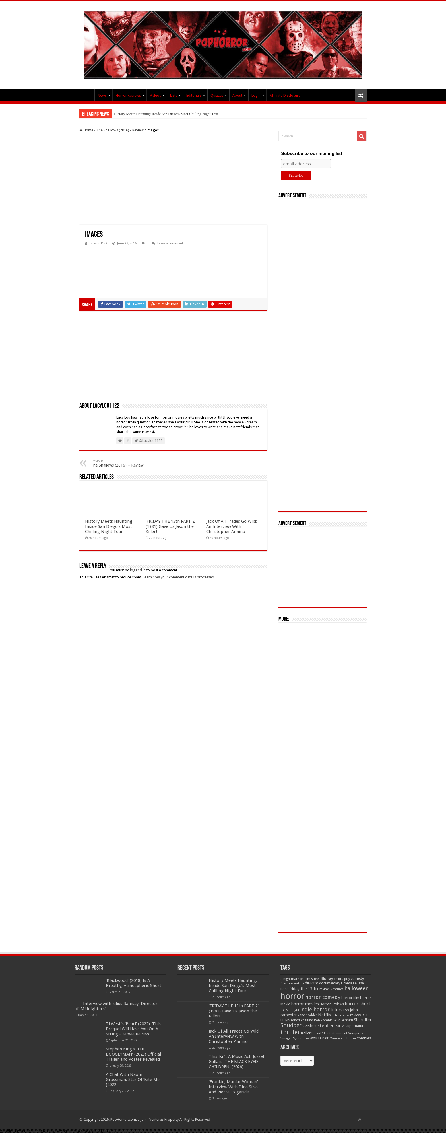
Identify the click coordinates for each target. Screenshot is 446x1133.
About (237, 95)
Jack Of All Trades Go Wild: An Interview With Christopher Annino (231, 526)
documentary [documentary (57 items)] (329, 983)
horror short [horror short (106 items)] (357, 1003)
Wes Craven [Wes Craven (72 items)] (319, 1038)
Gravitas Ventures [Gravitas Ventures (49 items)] (330, 989)
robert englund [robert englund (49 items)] (302, 1020)
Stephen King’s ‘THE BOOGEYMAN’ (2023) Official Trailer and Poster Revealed (133, 1054)
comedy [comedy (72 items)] (357, 978)
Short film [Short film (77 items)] (362, 1019)
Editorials (193, 95)
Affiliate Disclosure (285, 95)
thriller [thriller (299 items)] (290, 1032)
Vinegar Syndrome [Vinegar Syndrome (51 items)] (294, 1038)
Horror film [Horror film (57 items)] (350, 998)
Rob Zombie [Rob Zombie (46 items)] (323, 1020)
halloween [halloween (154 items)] (356, 988)
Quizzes (216, 95)
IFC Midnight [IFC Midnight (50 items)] (289, 1010)
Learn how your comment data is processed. (179, 577)
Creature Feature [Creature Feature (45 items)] (292, 983)
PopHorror (86, 95)
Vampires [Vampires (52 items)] (355, 1033)
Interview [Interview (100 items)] (340, 1009)
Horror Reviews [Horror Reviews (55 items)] (332, 1004)
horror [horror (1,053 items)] (292, 996)
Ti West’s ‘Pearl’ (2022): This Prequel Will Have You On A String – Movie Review (133, 1029)
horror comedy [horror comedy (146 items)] (322, 997)
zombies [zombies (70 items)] (364, 1038)
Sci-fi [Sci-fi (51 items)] (336, 1020)
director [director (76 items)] (311, 983)
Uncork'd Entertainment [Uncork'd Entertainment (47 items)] (329, 1033)
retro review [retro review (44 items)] (340, 1015)
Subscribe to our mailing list (311, 153)
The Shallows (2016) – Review (120, 463)
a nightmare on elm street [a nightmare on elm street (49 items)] (300, 979)
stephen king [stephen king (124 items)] (330, 1025)
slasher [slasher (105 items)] (309, 1025)
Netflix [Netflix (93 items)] (324, 1014)
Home (86, 130)
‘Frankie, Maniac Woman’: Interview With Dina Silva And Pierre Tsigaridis (234, 1087)
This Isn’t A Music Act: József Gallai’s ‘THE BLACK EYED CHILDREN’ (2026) (236, 1061)
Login (256, 95)
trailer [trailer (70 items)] (306, 1033)
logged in (138, 570)
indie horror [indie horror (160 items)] (315, 1009)
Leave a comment (170, 243)
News (102, 95)
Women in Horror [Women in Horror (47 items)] (343, 1038)
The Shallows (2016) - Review (120, 130)
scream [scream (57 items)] (347, 1020)
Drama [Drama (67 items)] (346, 983)
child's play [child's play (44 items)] (342, 979)
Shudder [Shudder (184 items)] (291, 1025)
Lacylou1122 (98, 243)
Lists (173, 95)
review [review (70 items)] (355, 1015)
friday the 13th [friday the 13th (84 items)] (302, 988)
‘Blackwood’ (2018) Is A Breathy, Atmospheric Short (133, 983)
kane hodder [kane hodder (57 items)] (307, 1015)
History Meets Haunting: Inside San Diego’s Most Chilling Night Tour (166, 114)
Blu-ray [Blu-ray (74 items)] (327, 978)
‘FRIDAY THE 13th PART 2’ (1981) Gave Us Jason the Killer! (170, 526)
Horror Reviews (128, 95)
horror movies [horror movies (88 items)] (305, 1003)
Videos (155, 95)
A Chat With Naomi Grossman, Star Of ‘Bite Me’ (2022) (133, 1079)
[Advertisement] (173, 179)
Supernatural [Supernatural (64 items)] (355, 1026)
